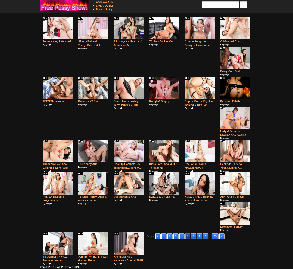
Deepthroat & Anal (125, 196)
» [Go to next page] (222, 236)
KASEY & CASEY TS (162, 196)
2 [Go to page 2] (170, 236)
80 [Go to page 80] (215, 236)
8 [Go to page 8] (205, 236)
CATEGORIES (104, 1)
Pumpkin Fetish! (230, 101)
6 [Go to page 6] (193, 236)
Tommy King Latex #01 (57, 41)
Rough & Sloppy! (160, 101)
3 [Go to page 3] (176, 236)
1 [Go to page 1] (164, 236)
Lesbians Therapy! (231, 226)
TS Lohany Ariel (88, 164)
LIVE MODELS (104, 5)
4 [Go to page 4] (182, 236)
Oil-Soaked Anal (230, 41)
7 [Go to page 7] (199, 236)
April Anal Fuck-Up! (232, 196)
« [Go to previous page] (158, 236)
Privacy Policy (104, 9)
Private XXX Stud (89, 101)
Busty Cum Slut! (230, 71)
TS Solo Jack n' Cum (162, 41)
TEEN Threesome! (54, 101)
